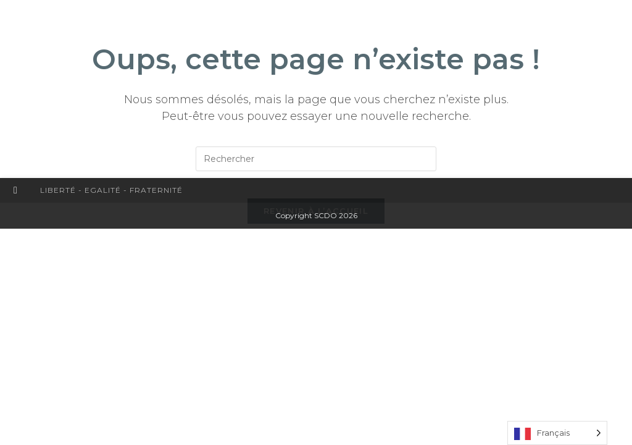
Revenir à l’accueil (316, 221)
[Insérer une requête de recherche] (316, 158)
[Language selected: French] (557, 433)
